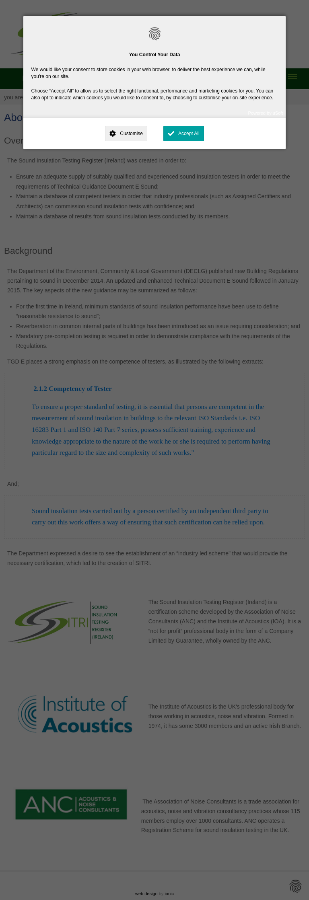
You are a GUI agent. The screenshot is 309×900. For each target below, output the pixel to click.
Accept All (189, 133)
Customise (131, 133)
